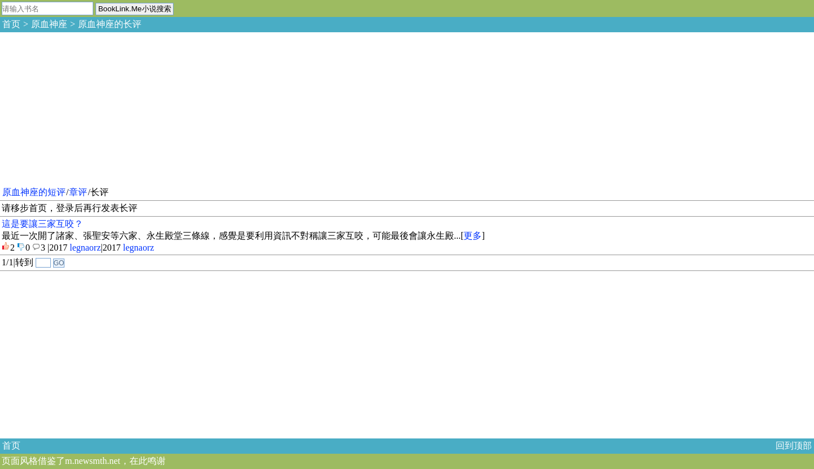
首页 (11, 24)
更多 (473, 235)
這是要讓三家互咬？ (42, 224)
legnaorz (85, 247)
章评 (78, 192)
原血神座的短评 (34, 192)
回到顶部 (794, 445)
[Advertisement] (85, 107)
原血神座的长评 (109, 24)
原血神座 (49, 24)
